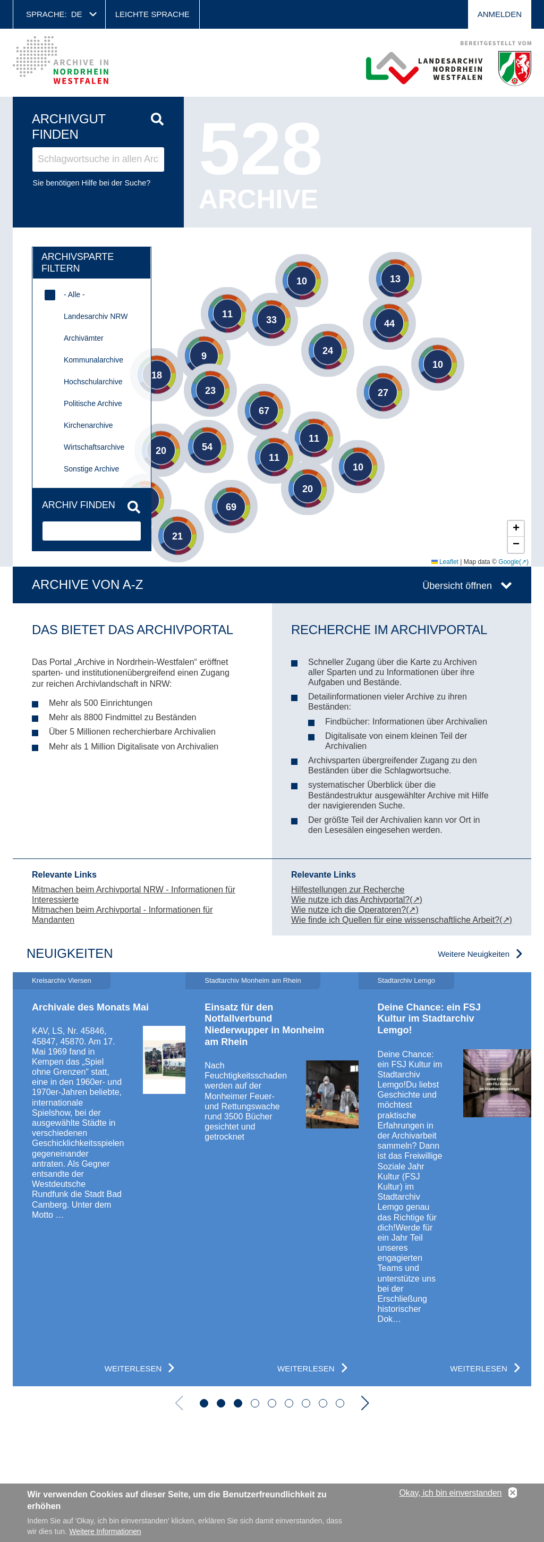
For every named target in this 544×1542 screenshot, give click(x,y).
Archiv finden (78, 505)
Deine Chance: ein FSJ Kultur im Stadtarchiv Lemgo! (429, 1018)
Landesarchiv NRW (96, 316)
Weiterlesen (133, 1368)
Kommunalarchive (93, 360)
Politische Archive (93, 403)
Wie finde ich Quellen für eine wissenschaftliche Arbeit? (395, 919)
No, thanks (512, 1493)
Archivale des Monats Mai (90, 1007)
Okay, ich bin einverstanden (451, 1492)
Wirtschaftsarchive (94, 447)
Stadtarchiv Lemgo (406, 980)
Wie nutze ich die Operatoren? (348, 909)
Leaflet (444, 562)
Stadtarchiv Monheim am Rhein (253, 980)
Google (508, 562)
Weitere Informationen (105, 1531)
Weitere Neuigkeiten (473, 953)
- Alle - (74, 294)
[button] (321, 288)
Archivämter (84, 338)
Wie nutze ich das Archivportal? (350, 899)
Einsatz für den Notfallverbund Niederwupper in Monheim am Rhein (264, 1024)
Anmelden (500, 14)
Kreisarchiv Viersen (61, 980)
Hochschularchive (93, 381)
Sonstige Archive (91, 469)
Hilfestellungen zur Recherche (347, 889)
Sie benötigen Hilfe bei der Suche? (92, 183)
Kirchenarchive (88, 425)
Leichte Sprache (152, 14)
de (76, 14)
